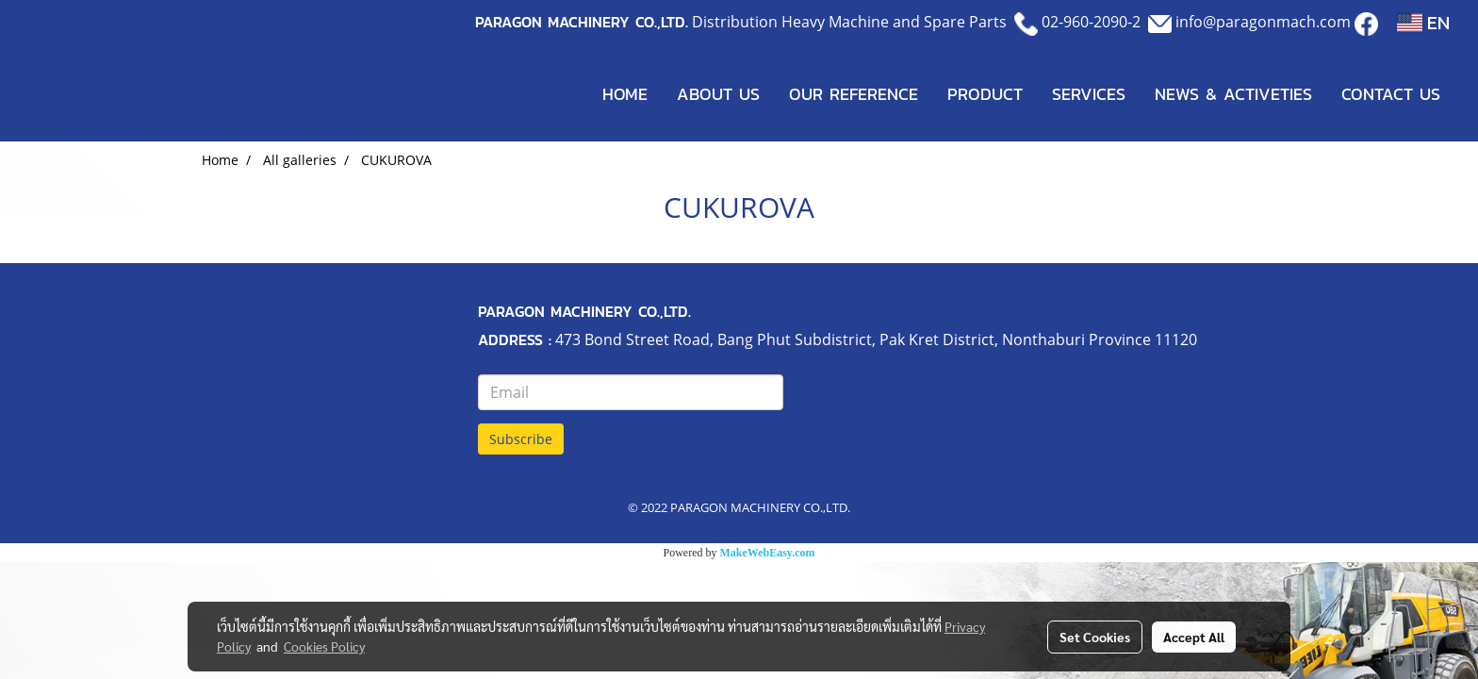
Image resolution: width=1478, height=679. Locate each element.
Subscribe (520, 439)
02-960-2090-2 (1091, 21)
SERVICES (1088, 94)
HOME (625, 94)
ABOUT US (718, 94)
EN (1423, 22)
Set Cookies (1094, 636)
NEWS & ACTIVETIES (1233, 94)
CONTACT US (1390, 94)
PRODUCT (985, 94)
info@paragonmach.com (1263, 21)
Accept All (1193, 636)
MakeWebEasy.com (767, 552)
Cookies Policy (324, 646)
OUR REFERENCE (853, 94)
